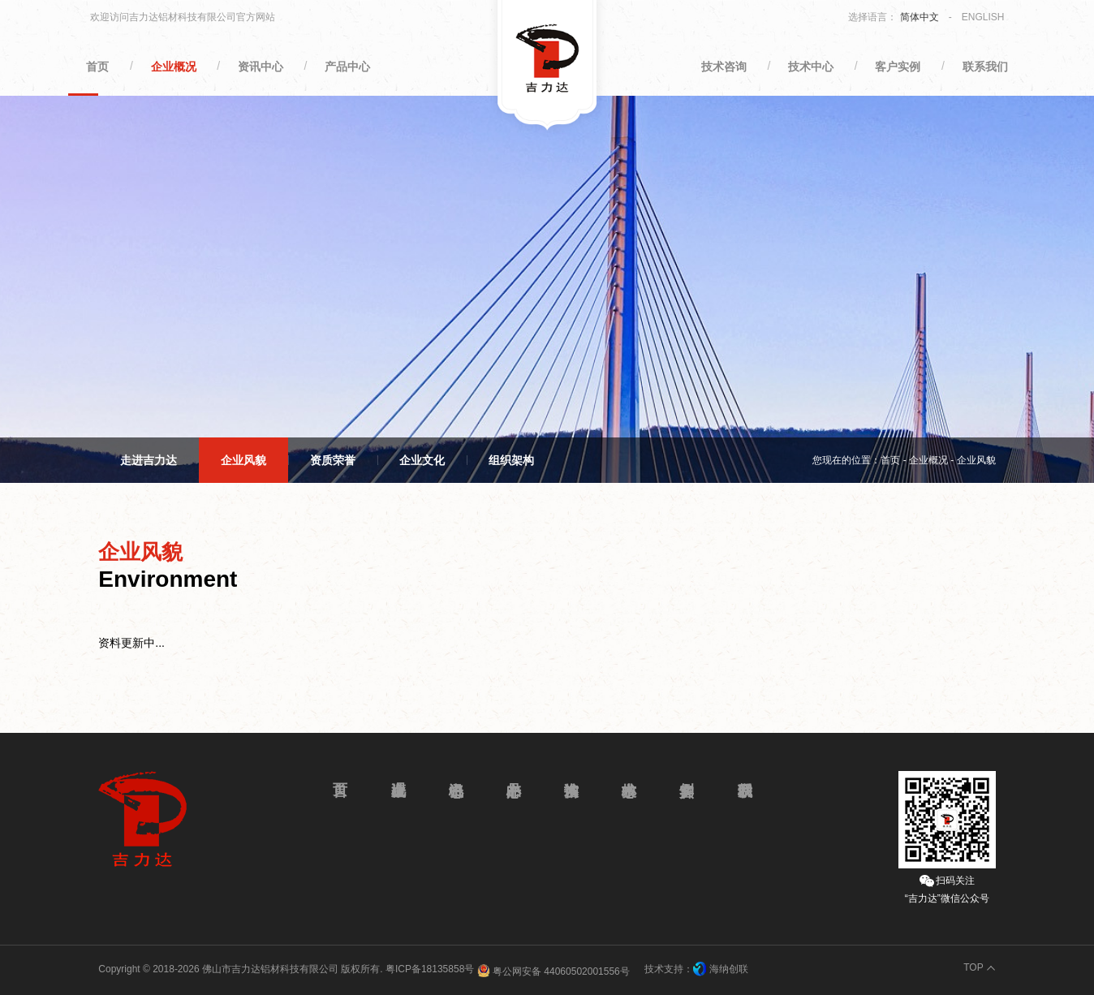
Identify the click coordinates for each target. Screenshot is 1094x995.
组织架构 (511, 460)
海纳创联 (728, 969)
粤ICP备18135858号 (429, 969)
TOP (973, 967)
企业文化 (422, 460)
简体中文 (919, 17)
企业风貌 (243, 460)
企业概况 (928, 460)
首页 (890, 460)
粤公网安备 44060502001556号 (553, 970)
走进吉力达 (148, 460)
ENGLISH (983, 17)
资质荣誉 (332, 460)
